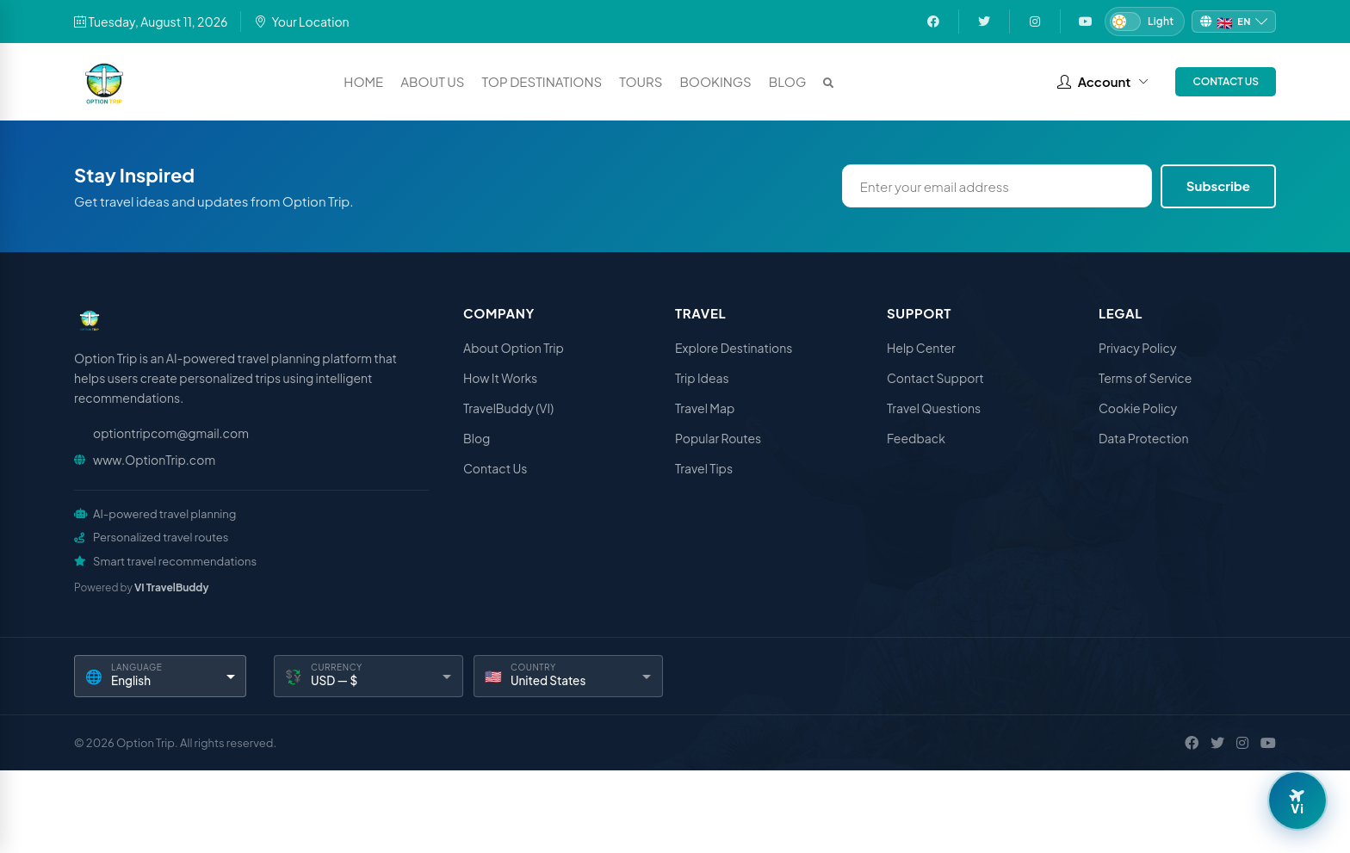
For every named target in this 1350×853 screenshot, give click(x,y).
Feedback (916, 438)
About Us (432, 81)
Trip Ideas (702, 378)
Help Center (921, 347)
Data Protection (1144, 438)
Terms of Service (1145, 378)
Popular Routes (718, 438)
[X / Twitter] (1217, 742)
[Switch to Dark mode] (1145, 21)
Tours (640, 81)
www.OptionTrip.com (154, 459)
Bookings (715, 81)
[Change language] (1234, 22)
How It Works (500, 378)
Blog (788, 81)
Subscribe (1218, 185)
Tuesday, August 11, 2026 (150, 21)
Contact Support (935, 378)
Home (363, 81)
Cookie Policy (1138, 408)
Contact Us (1225, 81)
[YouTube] (1268, 742)
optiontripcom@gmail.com (171, 433)
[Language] (160, 676)
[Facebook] (1191, 742)
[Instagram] (1242, 742)
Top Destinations (542, 81)
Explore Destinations (733, 347)
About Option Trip (513, 347)
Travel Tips (704, 468)
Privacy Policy (1137, 347)
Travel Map (704, 408)
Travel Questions (934, 408)
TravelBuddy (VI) (508, 408)
